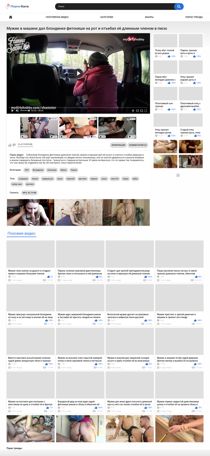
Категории (106, 17)
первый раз (47, 179)
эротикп (30, 184)
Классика (51, 170)
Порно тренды (194, 17)
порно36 (71, 179)
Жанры (149, 17)
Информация (118, 145)
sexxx (59, 179)
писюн (35, 179)
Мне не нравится (14, 145)
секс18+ (115, 179)
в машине (23, 179)
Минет (64, 170)
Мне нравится (10, 145)
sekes (135, 179)
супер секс (17, 184)
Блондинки (38, 170)
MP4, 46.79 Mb (29, 193)
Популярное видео (57, 17)
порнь (125, 179)
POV (27, 170)
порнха (94, 179)
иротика (82, 179)
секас (104, 179)
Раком (74, 170)
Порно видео (11, 17)
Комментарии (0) (138, 145)
